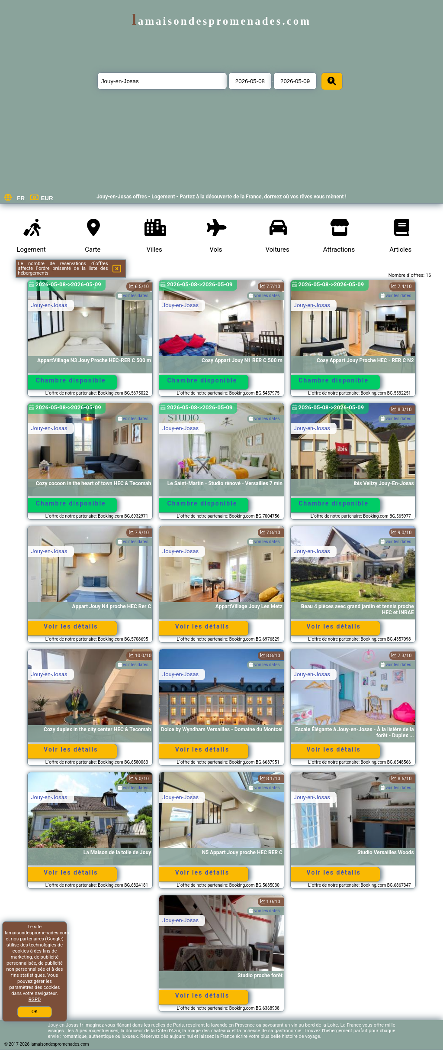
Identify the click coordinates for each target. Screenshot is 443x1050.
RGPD (35, 999)
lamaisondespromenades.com (221, 21)
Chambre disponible (71, 380)
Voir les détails (71, 626)
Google (54, 939)
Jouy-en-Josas (49, 305)
